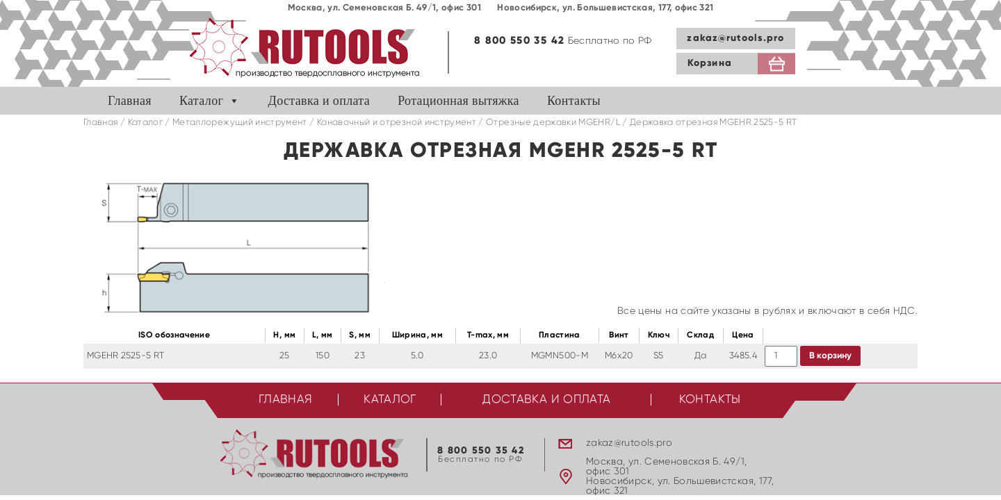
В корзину (830, 355)
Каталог (201, 101)
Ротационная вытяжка (458, 101)
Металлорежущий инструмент (239, 122)
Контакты (574, 101)
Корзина (709, 63)
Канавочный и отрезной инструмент (396, 122)
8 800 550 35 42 (519, 40)
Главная (130, 101)
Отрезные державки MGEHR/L (553, 122)
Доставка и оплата (319, 101)
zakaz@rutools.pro (735, 38)
